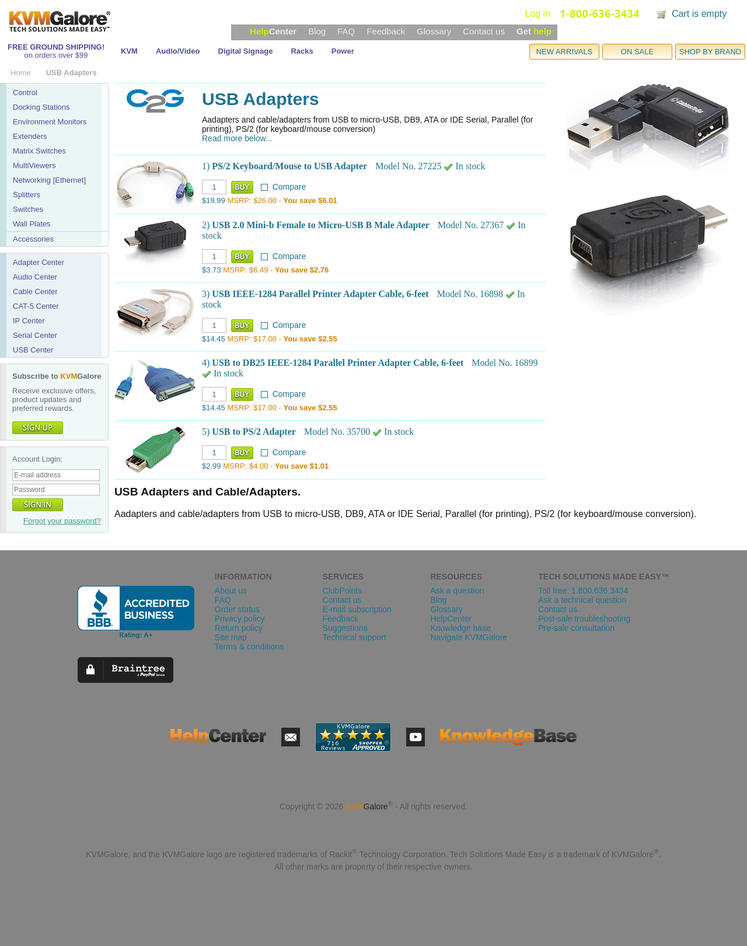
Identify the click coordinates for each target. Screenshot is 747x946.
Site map (231, 637)
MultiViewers (34, 165)
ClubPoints (342, 590)
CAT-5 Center (36, 306)
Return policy (239, 628)
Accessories (33, 239)
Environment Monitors (49, 121)
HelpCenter (451, 618)
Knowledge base (460, 628)
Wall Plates (32, 223)
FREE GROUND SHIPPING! (56, 47)
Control (25, 92)
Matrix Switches (39, 150)
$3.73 (211, 270)
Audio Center (35, 277)
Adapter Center (38, 262)
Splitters (26, 194)
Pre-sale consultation (576, 628)
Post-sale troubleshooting (584, 618)
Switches (28, 209)
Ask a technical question (582, 600)
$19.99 (213, 200)
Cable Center (35, 291)
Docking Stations (41, 107)
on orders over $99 (56, 55)
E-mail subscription (357, 609)
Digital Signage (245, 51)
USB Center (33, 349)
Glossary (434, 31)
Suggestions (345, 628)
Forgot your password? (62, 520)
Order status (237, 609)
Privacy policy (240, 618)
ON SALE (637, 51)
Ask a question (457, 590)
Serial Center (35, 335)
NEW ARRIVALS (564, 51)
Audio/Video (178, 51)
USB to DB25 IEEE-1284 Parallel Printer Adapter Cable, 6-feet (337, 363)
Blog (317, 31)
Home (21, 72)
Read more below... (237, 138)
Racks (302, 51)
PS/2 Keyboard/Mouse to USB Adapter (289, 166)
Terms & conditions (249, 646)
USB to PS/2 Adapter (254, 432)
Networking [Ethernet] (49, 180)
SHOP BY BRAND (710, 51)
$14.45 (213, 338)
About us (231, 590)
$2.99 (211, 466)
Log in (537, 14)
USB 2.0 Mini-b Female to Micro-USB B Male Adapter (321, 225)
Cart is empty (699, 14)
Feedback (385, 31)
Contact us (484, 31)
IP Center (29, 320)
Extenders (30, 136)
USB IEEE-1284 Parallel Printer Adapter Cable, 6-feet (320, 294)
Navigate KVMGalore (468, 637)
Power (342, 51)
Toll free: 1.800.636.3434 (583, 590)
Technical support (354, 637)
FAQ (346, 31)
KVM (129, 51)
